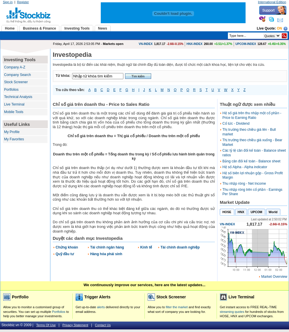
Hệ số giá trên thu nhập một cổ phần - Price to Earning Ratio (251, 115)
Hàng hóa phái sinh (106, 254)
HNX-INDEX (194, 44)
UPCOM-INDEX (245, 44)
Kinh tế (146, 247)
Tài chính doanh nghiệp (180, 247)
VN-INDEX (146, 44)
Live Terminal (14, 104)
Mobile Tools (13, 112)
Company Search (17, 75)
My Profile (11, 132)
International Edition (272, 2)
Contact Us (103, 325)
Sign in (8, 2)
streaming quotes (232, 311)
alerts (101, 307)
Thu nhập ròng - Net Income (244, 184)
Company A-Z (14, 67)
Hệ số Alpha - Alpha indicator (244, 167)
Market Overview (274, 277)
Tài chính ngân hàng (107, 247)
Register (23, 2)
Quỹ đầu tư (65, 254)
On (279, 28)
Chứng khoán (67, 247)
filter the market (177, 307)
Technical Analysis (18, 97)
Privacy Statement (75, 325)
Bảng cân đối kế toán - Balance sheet (251, 161)
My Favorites (14, 139)
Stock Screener (16, 82)
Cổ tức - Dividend (236, 123)
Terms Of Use (46, 325)
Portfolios (11, 90)
